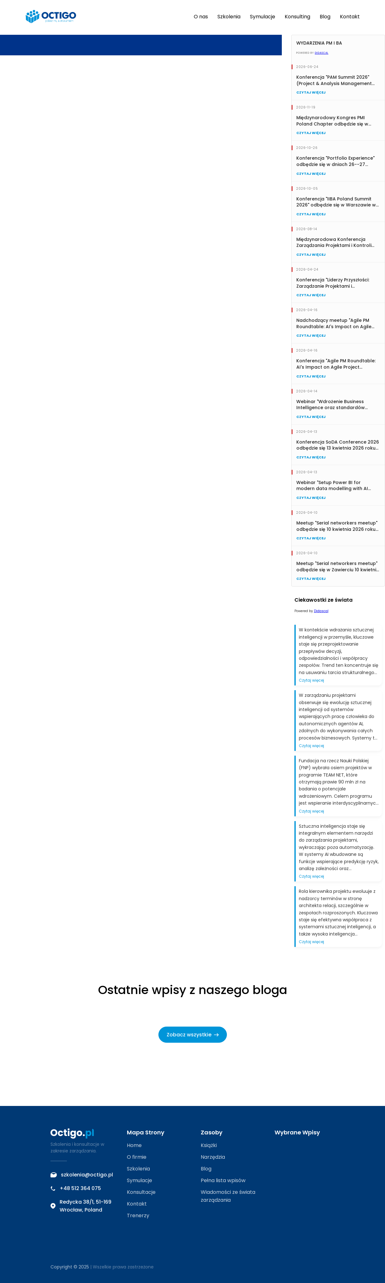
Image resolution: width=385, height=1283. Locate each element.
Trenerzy (138, 1215)
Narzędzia (213, 1157)
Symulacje (262, 16)
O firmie (136, 1157)
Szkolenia (228, 16)
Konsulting (297, 16)
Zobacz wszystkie (193, 1035)
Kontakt (350, 16)
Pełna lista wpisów (223, 1180)
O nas (201, 16)
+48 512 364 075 (75, 1188)
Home (134, 1145)
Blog (325, 16)
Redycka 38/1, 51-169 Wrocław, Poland (80, 1205)
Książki (209, 1145)
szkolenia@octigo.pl (81, 1174)
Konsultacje (141, 1192)
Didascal (322, 53)
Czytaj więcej (313, 92)
